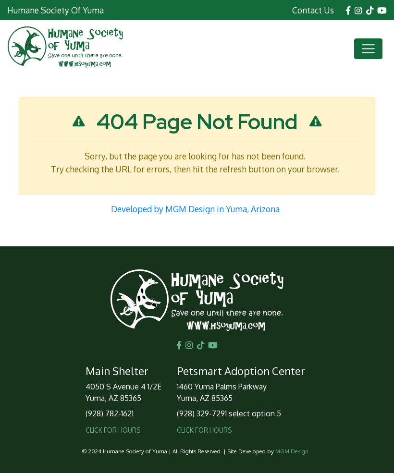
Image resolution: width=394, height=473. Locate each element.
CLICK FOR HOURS (113, 430)
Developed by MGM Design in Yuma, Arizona (195, 209)
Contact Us (313, 10)
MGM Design (291, 451)
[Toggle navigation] (368, 48)
